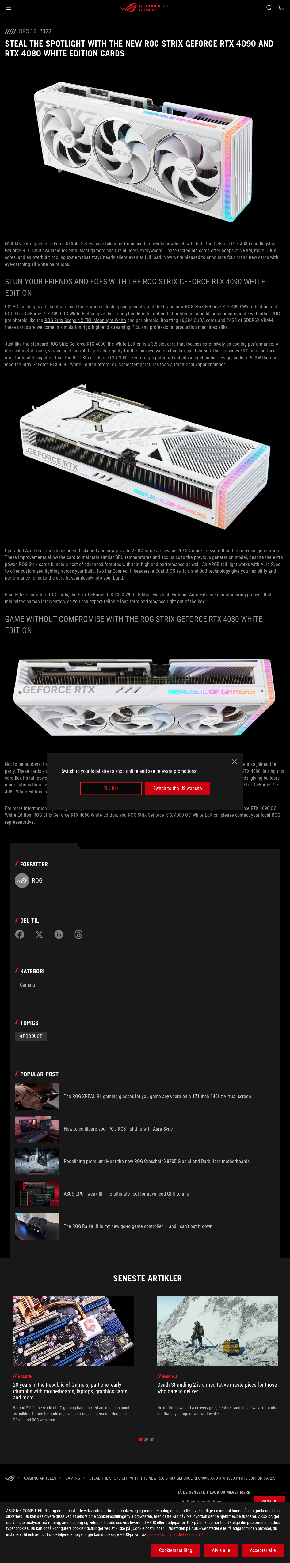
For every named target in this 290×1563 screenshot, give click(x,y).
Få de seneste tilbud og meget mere (214, 1492)
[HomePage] (10, 1478)
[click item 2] (152, 1439)
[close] (234, 762)
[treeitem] (73, 1359)
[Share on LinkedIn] (59, 934)
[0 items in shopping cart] (281, 7)
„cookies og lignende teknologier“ (175, 1534)
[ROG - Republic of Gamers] (145, 7)
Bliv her (110, 788)
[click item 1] (146, 1439)
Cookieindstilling (175, 1550)
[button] (8, 7)
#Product (31, 1036)
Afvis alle (221, 1550)
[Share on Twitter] (39, 934)
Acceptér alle (263, 1550)
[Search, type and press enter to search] (269, 7)
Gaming (27, 985)
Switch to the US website (177, 788)
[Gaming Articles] (40, 1478)
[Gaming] (72, 1478)
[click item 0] (141, 1439)
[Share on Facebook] (20, 934)
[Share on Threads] (78, 934)
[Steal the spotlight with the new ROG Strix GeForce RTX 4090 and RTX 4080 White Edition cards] (182, 1478)
